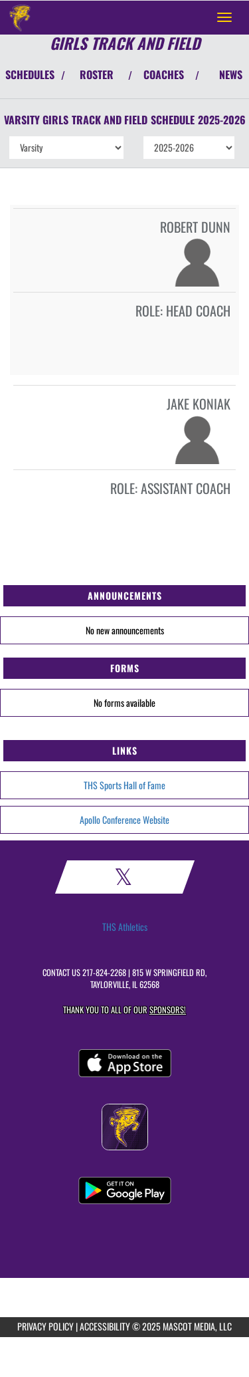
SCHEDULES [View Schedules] (29, 74)
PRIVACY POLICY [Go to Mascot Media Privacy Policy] (45, 1326)
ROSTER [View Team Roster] (97, 74)
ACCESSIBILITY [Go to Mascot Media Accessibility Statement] (105, 1326)
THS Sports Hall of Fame (124, 785)
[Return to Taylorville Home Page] (20, 17)
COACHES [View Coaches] (163, 74)
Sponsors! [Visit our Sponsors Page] (167, 1009)
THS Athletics (124, 927)
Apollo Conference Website (124, 819)
